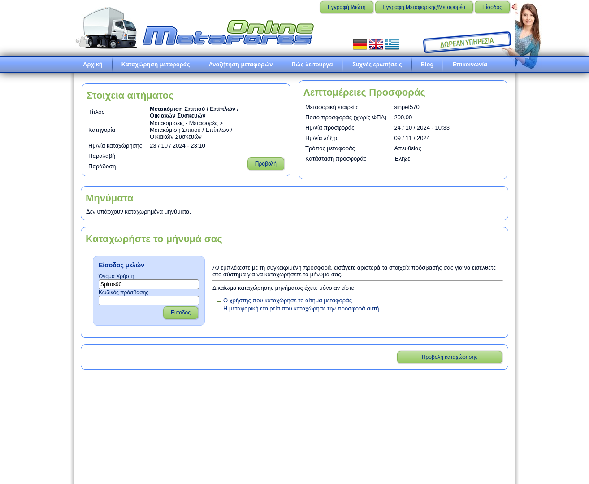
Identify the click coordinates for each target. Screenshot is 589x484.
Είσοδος (492, 7)
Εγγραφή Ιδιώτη (347, 7)
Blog (427, 64)
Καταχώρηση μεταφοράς (155, 64)
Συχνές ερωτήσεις (377, 64)
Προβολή (266, 164)
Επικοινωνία (469, 64)
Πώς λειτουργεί (312, 64)
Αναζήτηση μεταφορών (240, 64)
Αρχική (93, 64)
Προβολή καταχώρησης (450, 357)
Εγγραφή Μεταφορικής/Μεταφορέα (424, 7)
